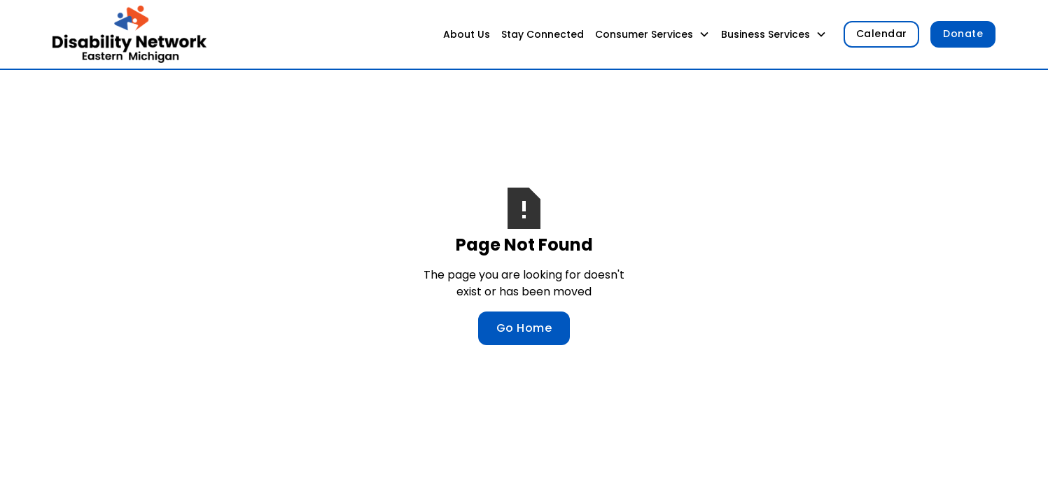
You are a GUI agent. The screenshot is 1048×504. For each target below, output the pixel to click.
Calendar (881, 34)
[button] (652, 35)
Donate (963, 34)
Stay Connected (542, 34)
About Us (466, 34)
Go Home (524, 328)
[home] (130, 34)
